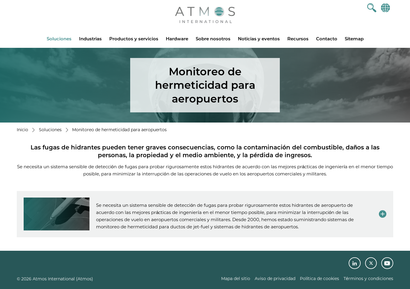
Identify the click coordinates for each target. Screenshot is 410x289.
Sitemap (354, 39)
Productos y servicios (133, 39)
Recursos (298, 39)
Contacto (326, 39)
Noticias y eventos (259, 39)
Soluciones (59, 39)
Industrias (90, 39)
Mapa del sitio (235, 278)
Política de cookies (319, 278)
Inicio (22, 129)
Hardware (177, 39)
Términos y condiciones (368, 278)
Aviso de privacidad (275, 278)
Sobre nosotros (213, 39)
